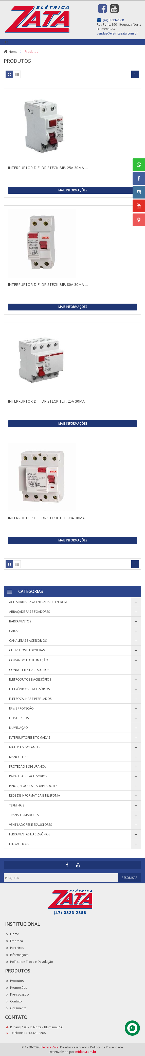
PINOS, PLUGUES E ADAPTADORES (33, 786)
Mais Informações (72, 190)
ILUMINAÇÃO (18, 727)
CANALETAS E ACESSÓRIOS (28, 640)
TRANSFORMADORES (24, 815)
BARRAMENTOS (20, 621)
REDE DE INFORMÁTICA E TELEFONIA (34, 795)
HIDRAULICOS (19, 844)
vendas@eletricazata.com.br (117, 33)
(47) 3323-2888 (35, 1033)
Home (13, 52)
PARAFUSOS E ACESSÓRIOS (28, 776)
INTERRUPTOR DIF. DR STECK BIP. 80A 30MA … (48, 284)
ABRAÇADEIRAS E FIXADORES (29, 611)
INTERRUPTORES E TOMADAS (29, 737)
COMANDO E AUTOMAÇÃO (28, 660)
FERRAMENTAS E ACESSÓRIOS (29, 834)
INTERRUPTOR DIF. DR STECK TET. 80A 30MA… (47, 518)
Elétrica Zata (50, 1047)
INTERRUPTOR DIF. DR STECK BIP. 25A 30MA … (48, 167)
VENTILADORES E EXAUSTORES (30, 824)
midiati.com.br (85, 1052)
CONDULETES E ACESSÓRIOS (29, 670)
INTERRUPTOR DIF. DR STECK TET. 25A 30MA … (48, 401)
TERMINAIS (16, 805)
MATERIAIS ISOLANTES (24, 747)
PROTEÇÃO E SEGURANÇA (27, 766)
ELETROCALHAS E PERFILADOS (30, 699)
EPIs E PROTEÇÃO (21, 708)
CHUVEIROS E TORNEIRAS (27, 650)
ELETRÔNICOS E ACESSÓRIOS (29, 689)
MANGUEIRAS (18, 757)
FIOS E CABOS (19, 718)
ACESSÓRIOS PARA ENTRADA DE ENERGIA (38, 602)
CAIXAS (14, 631)
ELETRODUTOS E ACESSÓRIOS (30, 679)
